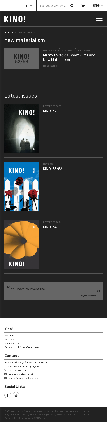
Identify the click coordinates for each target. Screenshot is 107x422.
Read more (50, 65)
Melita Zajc (50, 50)
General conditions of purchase (21, 347)
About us (9, 335)
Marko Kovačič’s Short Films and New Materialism (69, 57)
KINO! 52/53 (84, 50)
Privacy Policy (11, 343)
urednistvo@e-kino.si (21, 374)
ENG (96, 5)
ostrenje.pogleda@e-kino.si (24, 378)
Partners (9, 339)
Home (8, 32)
